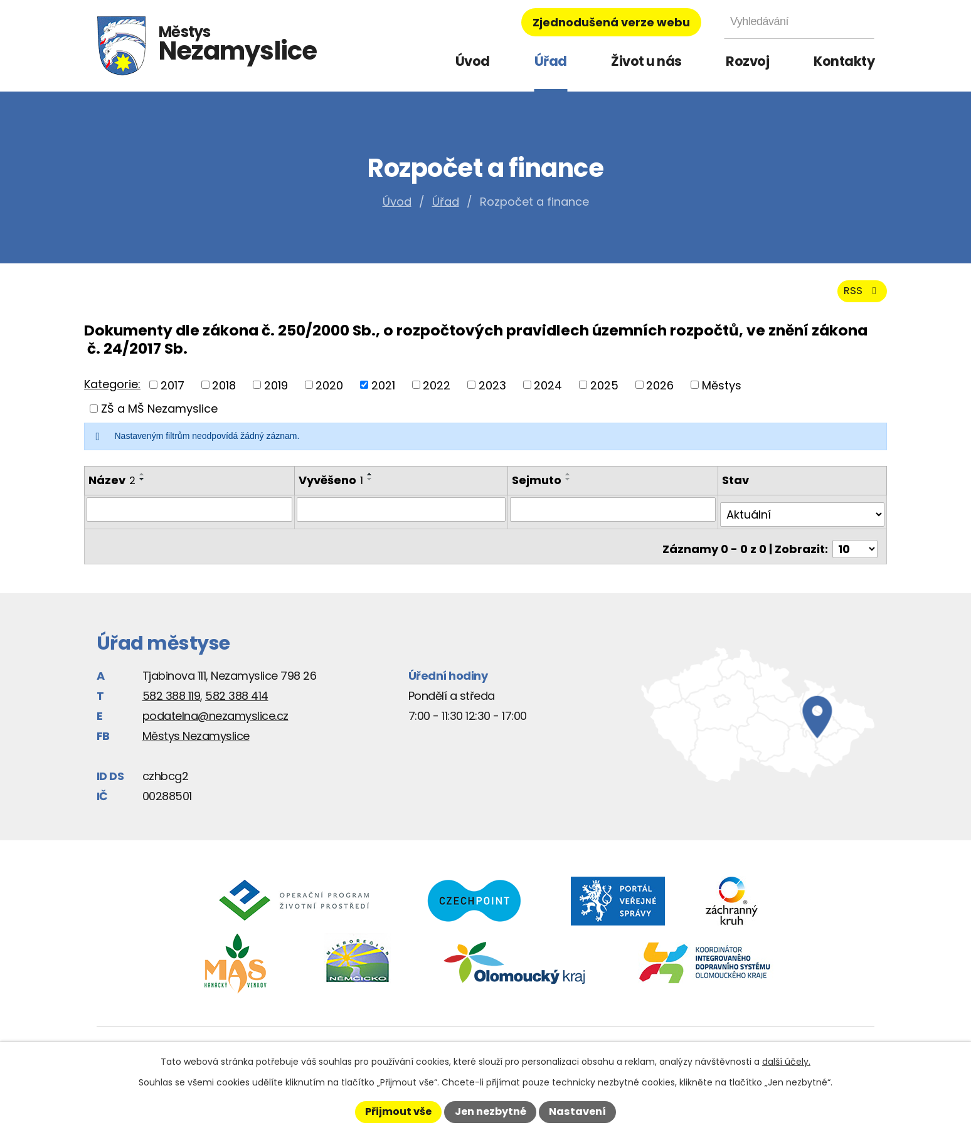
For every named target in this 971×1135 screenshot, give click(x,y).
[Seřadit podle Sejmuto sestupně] (570, 486)
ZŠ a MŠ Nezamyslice (159, 416)
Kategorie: (112, 391)
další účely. (786, 1061)
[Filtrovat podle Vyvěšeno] (401, 516)
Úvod (472, 61)
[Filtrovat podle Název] (189, 516)
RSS (860, 297)
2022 (436, 392)
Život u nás (646, 61)
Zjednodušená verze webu (611, 22)
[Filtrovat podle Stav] (802, 516)
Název (111, 487)
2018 (224, 392)
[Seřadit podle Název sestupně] (142, 486)
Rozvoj (747, 61)
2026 (660, 392)
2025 (604, 392)
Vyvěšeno (330, 487)
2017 (172, 392)
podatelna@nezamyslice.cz (215, 712)
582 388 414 (236, 692)
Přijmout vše (398, 1111)
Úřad (550, 61)
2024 (548, 392)
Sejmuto (538, 487)
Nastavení (577, 1111)
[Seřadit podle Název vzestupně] (142, 481)
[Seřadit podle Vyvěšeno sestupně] (369, 486)
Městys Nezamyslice (196, 732)
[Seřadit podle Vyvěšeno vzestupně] (369, 481)
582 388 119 (171, 692)
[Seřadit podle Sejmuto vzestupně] (570, 481)
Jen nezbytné (490, 1111)
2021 (383, 392)
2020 (329, 392)
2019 (276, 392)
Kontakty (844, 61)
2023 (492, 392)
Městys (721, 392)
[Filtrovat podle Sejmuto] (614, 516)
